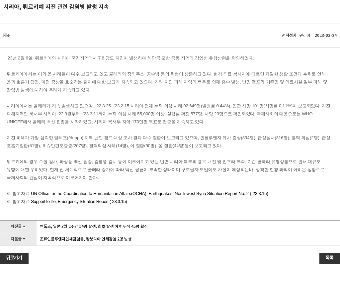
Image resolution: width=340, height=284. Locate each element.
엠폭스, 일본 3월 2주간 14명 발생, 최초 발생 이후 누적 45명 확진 (94, 226)
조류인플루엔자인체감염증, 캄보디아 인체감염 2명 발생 (85, 239)
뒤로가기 (14, 258)
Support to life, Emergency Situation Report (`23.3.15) (79, 201)
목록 (329, 258)
